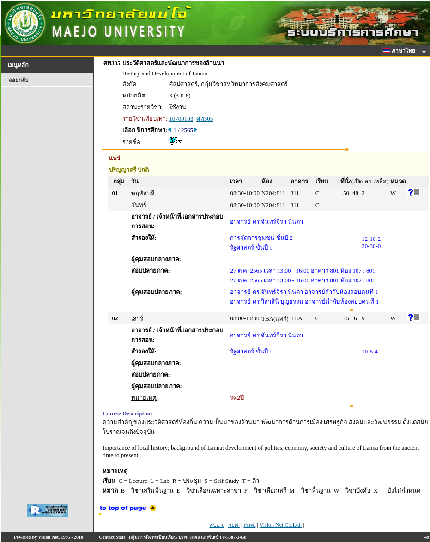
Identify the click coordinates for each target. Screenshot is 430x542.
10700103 (181, 118)
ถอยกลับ (18, 80)
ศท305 (204, 118)
